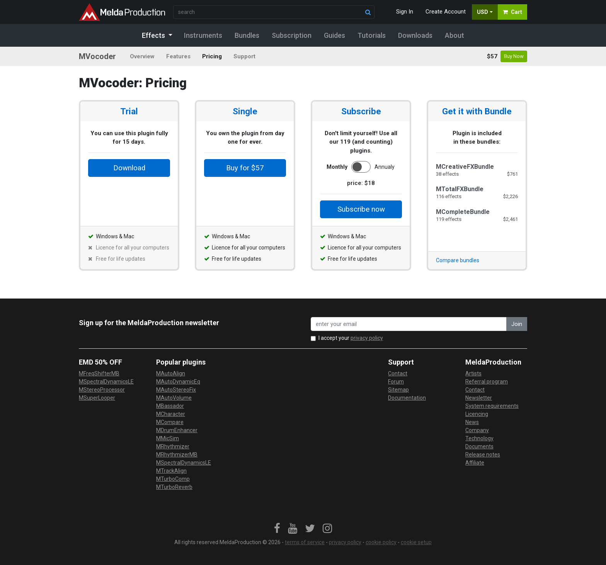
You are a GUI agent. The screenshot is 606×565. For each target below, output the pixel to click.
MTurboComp (173, 479)
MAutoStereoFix (176, 390)
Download (129, 168)
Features (178, 56)
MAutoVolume (174, 398)
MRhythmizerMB (176, 454)
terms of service (305, 542)
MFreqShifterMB (99, 373)
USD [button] (482, 12)
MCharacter (170, 414)
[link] (277, 528)
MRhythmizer (172, 446)
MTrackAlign (171, 471)
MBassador (170, 406)
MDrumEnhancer (176, 430)
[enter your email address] (409, 324)
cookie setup (416, 542)
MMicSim (167, 438)
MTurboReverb (174, 487)
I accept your (350, 338)
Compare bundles (457, 260)
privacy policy (367, 338)
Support (244, 56)
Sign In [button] (404, 11)
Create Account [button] (446, 11)
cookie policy (381, 542)
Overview (142, 56)
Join (516, 324)
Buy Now (514, 56)
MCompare (170, 422)
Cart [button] (512, 12)
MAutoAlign (170, 373)
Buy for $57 (245, 168)
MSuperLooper (97, 398)
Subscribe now (361, 209)
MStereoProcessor (102, 390)
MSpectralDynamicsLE (106, 381)
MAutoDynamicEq (178, 381)
